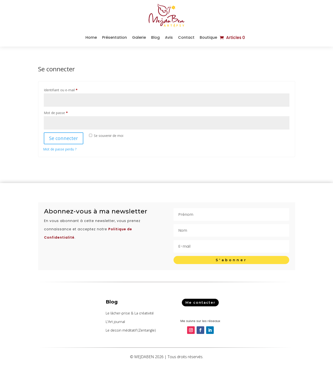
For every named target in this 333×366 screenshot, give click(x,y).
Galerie (139, 37)
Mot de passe (64, 112)
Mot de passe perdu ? (59, 149)
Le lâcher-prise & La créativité (130, 313)
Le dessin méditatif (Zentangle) (131, 330)
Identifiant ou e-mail (69, 89)
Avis (169, 37)
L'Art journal (115, 321)
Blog (155, 37)
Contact (186, 37)
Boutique (208, 37)
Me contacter (200, 302)
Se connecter (63, 138)
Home (91, 37)
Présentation (114, 37)
